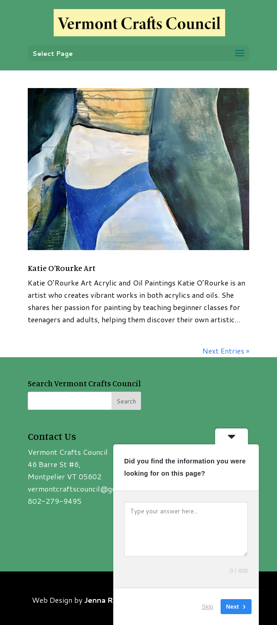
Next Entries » (225, 350)
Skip (207, 606)
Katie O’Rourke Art (62, 268)
